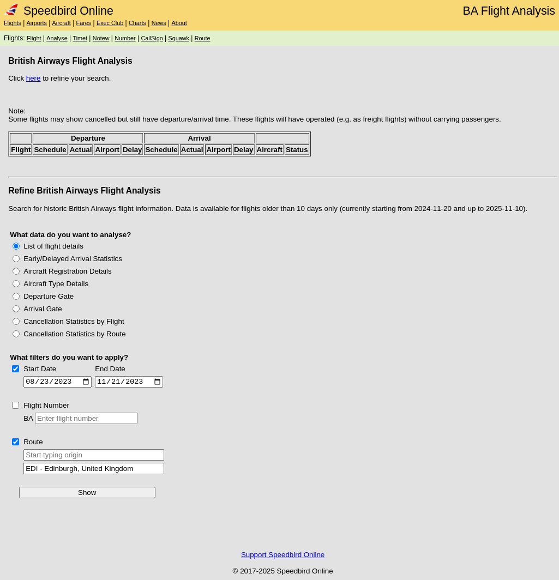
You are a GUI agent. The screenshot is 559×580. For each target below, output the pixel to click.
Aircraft (61, 23)
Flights (12, 23)
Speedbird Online (58, 10)
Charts (137, 23)
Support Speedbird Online (282, 556)
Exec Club (110, 23)
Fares (84, 23)
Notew (101, 38)
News (159, 23)
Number (125, 38)
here (33, 78)
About (179, 23)
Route (203, 38)
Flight (34, 38)
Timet (80, 38)
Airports (37, 23)
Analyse (56, 38)
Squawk (178, 38)
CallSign (152, 38)
